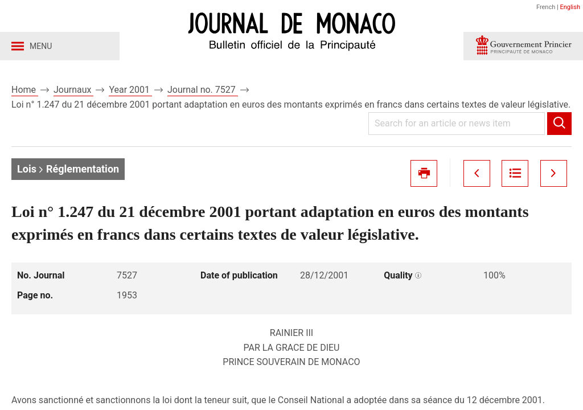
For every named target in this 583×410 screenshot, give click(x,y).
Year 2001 (130, 90)
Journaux (73, 90)
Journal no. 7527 (202, 90)
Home (24, 90)
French (545, 7)
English (570, 7)
